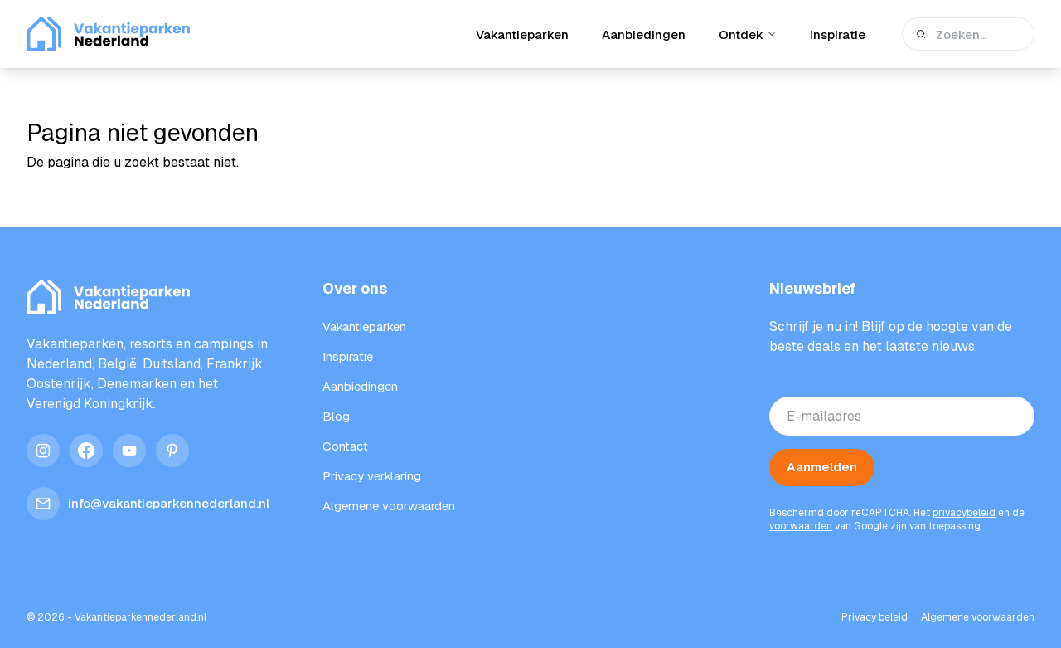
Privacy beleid (874, 617)
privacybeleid (964, 512)
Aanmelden (822, 467)
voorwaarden (800, 526)
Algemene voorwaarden (977, 617)
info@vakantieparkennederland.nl (148, 503)
